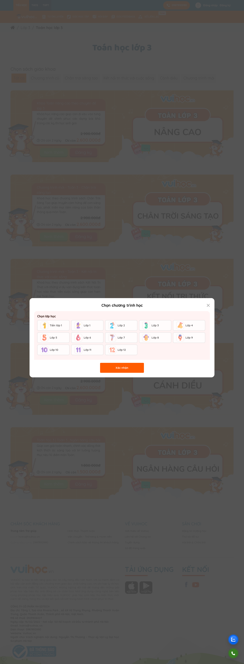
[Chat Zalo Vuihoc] (233, 639)
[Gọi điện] (233, 653)
